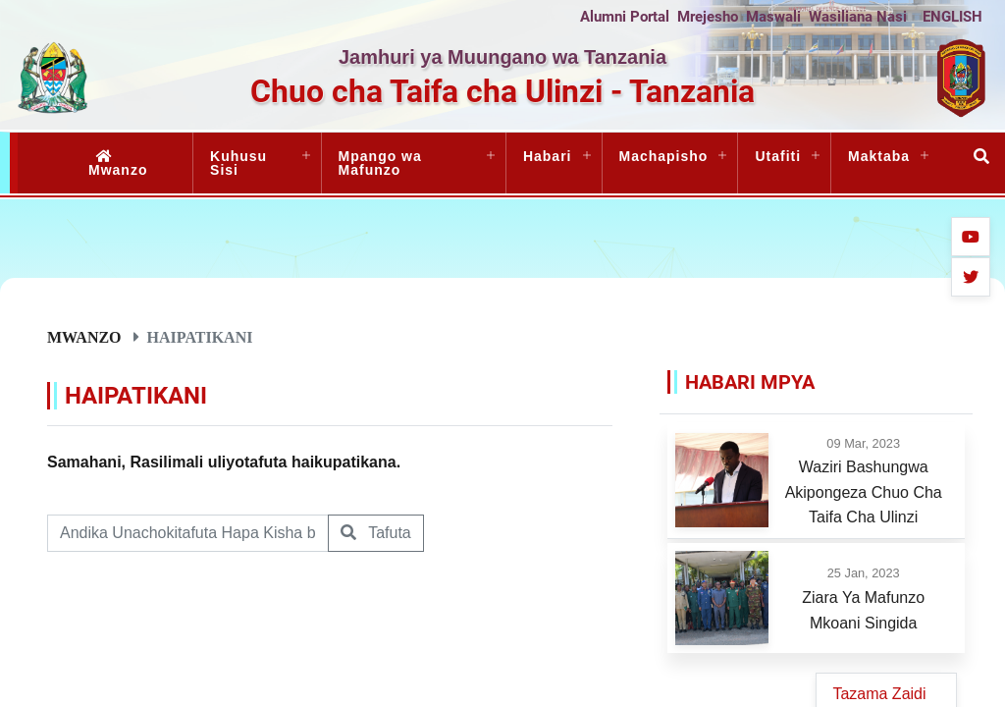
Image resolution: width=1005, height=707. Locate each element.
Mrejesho (707, 17)
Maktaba (879, 156)
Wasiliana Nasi (858, 17)
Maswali (773, 17)
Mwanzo (117, 163)
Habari (547, 156)
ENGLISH (952, 17)
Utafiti (778, 156)
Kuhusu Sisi (238, 163)
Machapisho (664, 156)
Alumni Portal (624, 17)
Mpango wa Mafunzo (380, 163)
